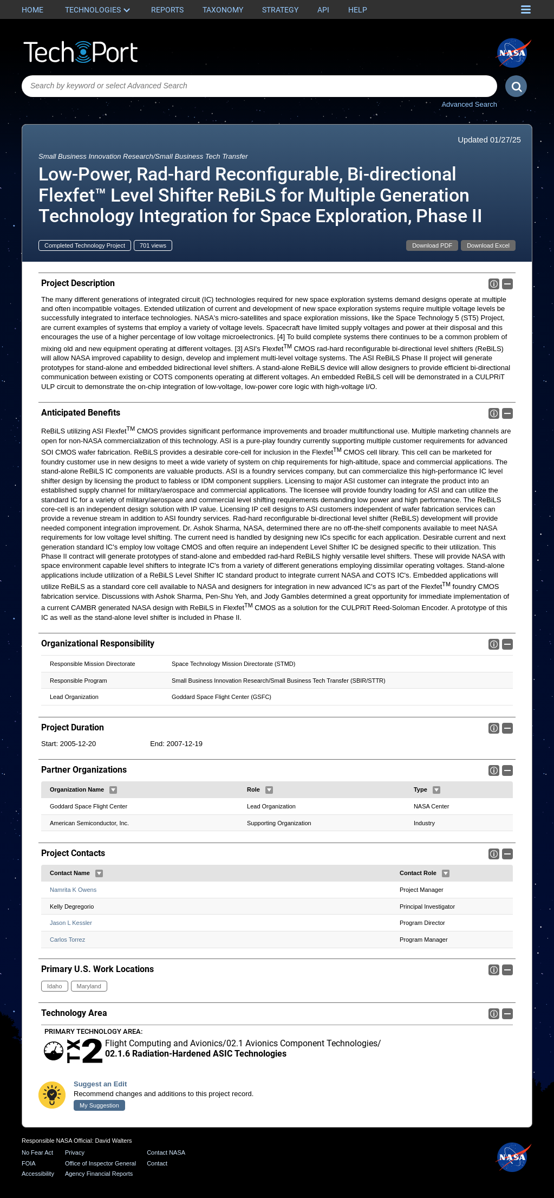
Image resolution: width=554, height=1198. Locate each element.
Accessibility (38, 1173)
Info (493, 284)
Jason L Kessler (71, 922)
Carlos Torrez (67, 939)
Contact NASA (166, 1152)
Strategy (280, 9)
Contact (157, 1163)
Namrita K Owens (73, 889)
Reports (167, 9)
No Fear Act (37, 1152)
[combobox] (259, 86)
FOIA (29, 1163)
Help (357, 9)
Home (32, 9)
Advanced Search (469, 104)
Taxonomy (223, 9)
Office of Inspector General (100, 1163)
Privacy (74, 1152)
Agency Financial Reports (99, 1173)
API (323, 9)
